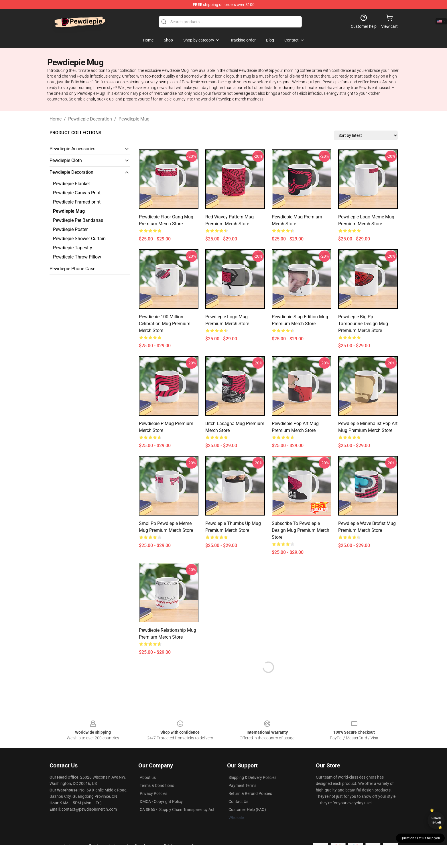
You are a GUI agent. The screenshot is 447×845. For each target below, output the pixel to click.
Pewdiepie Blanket (71, 183)
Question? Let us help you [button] (420, 838)
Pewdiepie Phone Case (72, 268)
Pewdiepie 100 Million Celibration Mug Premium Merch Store (164, 323)
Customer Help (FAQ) (247, 809)
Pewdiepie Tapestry (72, 247)
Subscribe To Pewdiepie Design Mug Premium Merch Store (300, 530)
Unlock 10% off (436, 820)
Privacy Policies (153, 793)
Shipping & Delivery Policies (252, 777)
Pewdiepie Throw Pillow (77, 257)
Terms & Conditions (157, 785)
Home (56, 119)
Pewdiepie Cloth (66, 160)
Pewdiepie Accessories (72, 148)
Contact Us (238, 801)
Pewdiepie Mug (134, 119)
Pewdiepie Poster (70, 229)
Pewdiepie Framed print (77, 202)
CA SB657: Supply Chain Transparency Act (177, 809)
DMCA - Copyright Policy (161, 801)
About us (148, 777)
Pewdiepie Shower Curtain (79, 238)
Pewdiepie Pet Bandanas (78, 220)
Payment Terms (242, 785)
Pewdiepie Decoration (90, 119)
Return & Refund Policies (250, 793)
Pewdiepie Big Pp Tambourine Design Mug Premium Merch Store (363, 323)
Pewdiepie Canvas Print (77, 193)
